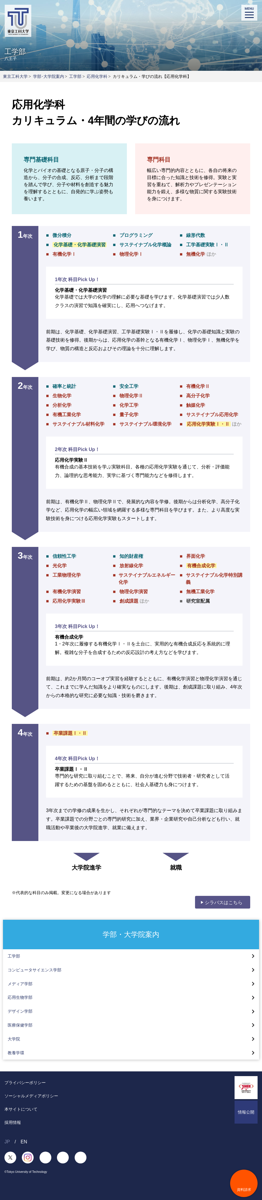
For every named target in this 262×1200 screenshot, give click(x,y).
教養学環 (16, 1052)
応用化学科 (97, 76)
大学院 (14, 1039)
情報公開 (246, 1112)
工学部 (75, 76)
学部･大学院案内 (48, 76)
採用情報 (12, 1122)
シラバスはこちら (224, 902)
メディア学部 (20, 983)
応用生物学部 (20, 997)
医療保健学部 (20, 1025)
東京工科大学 (15, 76)
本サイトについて (20, 1109)
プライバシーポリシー (25, 1082)
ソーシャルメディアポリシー (31, 1096)
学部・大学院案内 (131, 934)
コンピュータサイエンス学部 (34, 970)
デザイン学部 (20, 1011)
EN (24, 1141)
